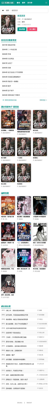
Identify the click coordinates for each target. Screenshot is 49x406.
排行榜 (29, 3)
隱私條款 (19, 402)
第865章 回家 (6, 68)
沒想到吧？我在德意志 (13, 333)
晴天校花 (35, 130)
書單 (23, 3)
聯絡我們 (29, 402)
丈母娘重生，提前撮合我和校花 (16, 346)
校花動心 (35, 158)
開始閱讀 (22, 29)
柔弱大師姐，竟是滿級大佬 (15, 342)
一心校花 (19, 158)
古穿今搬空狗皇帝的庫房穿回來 (16, 328)
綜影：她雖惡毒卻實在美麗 (15, 375)
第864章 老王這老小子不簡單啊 (12, 72)
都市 (7, 10)
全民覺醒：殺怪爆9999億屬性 (15, 359)
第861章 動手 (6, 86)
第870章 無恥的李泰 (8, 45)
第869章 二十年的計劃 (9, 49)
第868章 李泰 (6, 54)
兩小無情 (3, 158)
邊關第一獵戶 (10, 355)
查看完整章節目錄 (9, 100)
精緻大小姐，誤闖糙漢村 (14, 350)
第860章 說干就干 (8, 90)
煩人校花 (3, 184)
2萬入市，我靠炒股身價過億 (15, 310)
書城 (18, 3)
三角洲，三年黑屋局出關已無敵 (16, 337)
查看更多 (43, 100)
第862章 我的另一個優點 (10, 81)
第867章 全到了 (7, 63)
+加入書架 (32, 29)
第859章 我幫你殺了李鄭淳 (11, 95)
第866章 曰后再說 (8, 58)
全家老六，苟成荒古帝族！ (15, 370)
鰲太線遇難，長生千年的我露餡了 (17, 324)
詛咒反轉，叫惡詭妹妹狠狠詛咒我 (17, 315)
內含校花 (19, 184)
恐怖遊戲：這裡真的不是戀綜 (15, 388)
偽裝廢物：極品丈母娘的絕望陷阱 (17, 319)
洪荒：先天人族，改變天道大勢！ (17, 384)
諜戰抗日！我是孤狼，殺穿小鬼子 (17, 379)
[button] (46, 3)
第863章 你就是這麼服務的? (11, 77)
